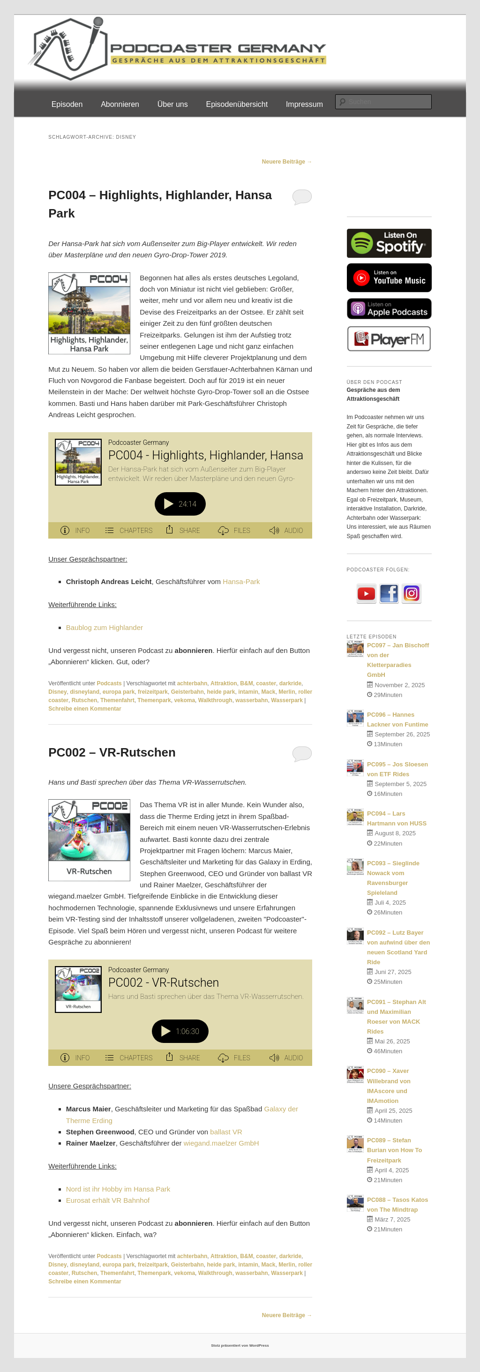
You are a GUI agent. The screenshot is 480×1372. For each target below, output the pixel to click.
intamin (248, 692)
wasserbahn (251, 700)
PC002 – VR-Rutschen (112, 752)
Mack (268, 692)
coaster (266, 683)
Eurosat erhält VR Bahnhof (108, 1200)
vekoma (184, 700)
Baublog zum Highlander (104, 627)
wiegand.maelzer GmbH (221, 1143)
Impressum (304, 104)
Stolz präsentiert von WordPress (240, 1345)
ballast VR (226, 1132)
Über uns (173, 104)
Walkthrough (215, 700)
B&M (246, 683)
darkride (290, 683)
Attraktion (223, 683)
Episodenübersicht (237, 104)
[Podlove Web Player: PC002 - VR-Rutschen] (180, 1013)
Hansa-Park (241, 581)
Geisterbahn (187, 692)
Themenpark (154, 700)
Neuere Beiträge (287, 161)
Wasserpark (287, 700)
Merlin (286, 692)
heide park (221, 692)
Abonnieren (120, 104)
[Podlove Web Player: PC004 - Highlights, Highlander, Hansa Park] (180, 485)
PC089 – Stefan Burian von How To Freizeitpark (394, 1150)
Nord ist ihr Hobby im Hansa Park (118, 1189)
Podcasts (109, 683)
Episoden (67, 104)
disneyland (84, 692)
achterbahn (192, 683)
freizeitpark (153, 692)
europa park (119, 692)
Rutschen (85, 700)
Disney (57, 692)
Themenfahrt (117, 700)
